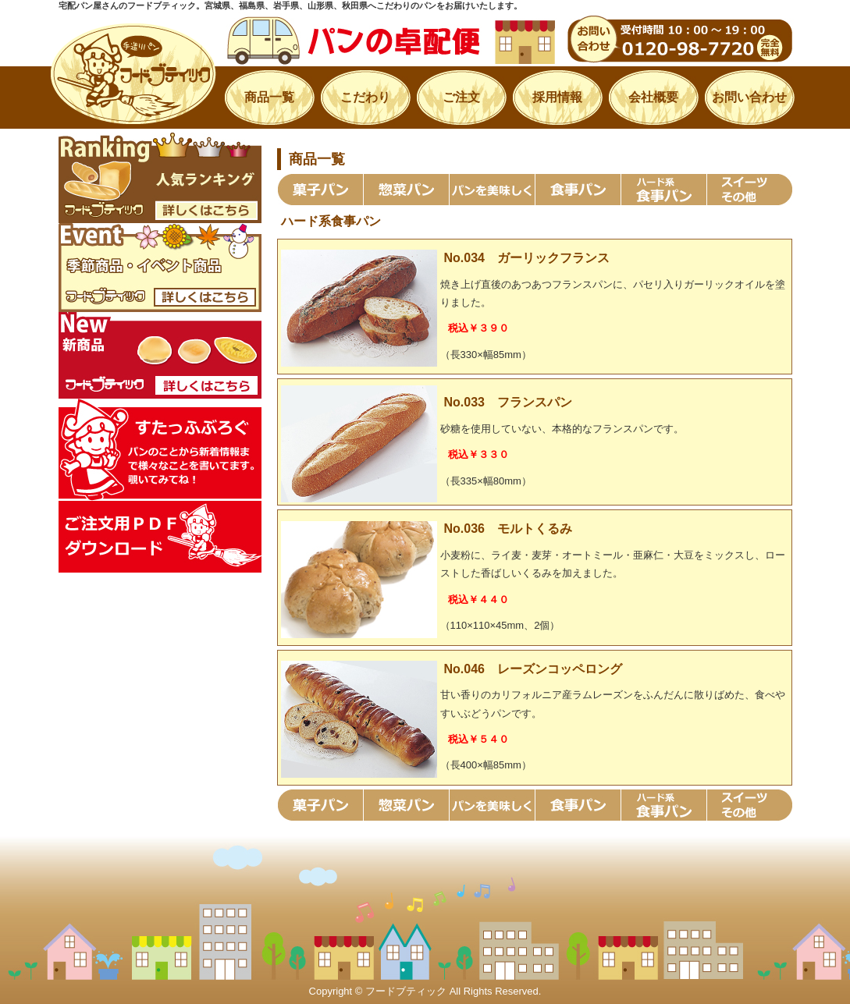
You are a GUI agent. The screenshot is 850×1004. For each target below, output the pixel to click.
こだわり (365, 97)
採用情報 (557, 97)
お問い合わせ (749, 97)
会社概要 (653, 97)
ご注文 (461, 97)
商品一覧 (269, 97)
